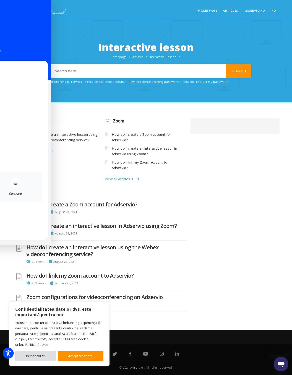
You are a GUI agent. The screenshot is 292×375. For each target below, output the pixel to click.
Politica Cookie (36, 344)
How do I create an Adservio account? (98, 82)
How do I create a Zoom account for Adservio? (141, 137)
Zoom (118, 121)
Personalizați (35, 356)
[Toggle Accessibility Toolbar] (8, 353)
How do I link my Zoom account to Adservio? (139, 165)
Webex (34, 121)
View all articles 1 (36, 151)
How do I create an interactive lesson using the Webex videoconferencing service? (61, 137)
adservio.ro (254, 10)
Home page (207, 10)
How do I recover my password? (206, 82)
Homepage (118, 57)
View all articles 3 (122, 179)
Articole (137, 57)
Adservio (137, 367)
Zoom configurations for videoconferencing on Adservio (94, 297)
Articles (230, 10)
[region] (59, 334)
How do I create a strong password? (154, 82)
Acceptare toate (80, 356)
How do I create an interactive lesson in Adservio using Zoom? (144, 151)
